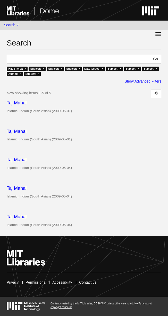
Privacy (13, 282)
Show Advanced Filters (143, 81)
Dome (49, 11)
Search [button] (11, 25)
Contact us (87, 282)
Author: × (14, 73)
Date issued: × (93, 68)
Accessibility (62, 282)
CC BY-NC (100, 303)
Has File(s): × (17, 68)
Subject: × (37, 68)
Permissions (35, 282)
